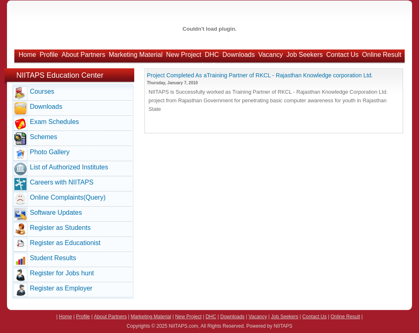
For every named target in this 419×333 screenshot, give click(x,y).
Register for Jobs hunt (62, 273)
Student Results (53, 257)
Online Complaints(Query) (68, 197)
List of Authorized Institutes (69, 167)
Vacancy (270, 54)
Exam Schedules (54, 121)
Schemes (43, 136)
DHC (212, 54)
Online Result (381, 54)
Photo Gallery (50, 151)
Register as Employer (61, 288)
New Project (183, 54)
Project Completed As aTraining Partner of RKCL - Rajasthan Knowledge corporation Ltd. (260, 75)
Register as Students (60, 227)
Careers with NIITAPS (61, 182)
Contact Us (342, 54)
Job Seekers (304, 54)
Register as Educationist (65, 242)
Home (27, 54)
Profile (49, 54)
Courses (42, 91)
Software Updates (56, 212)
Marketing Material (136, 54)
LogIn (210, 65)
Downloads (239, 54)
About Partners (83, 54)
